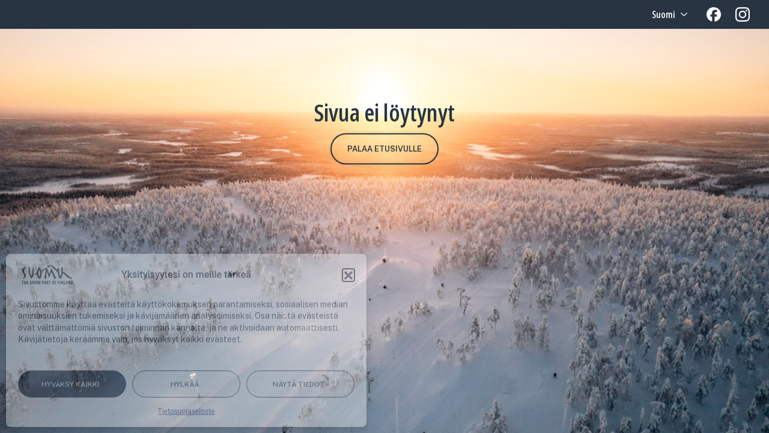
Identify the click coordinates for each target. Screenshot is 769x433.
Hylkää (185, 384)
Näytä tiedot (299, 384)
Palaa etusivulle (384, 148)
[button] (348, 275)
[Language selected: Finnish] (668, 14)
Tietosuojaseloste (186, 411)
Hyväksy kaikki (70, 384)
